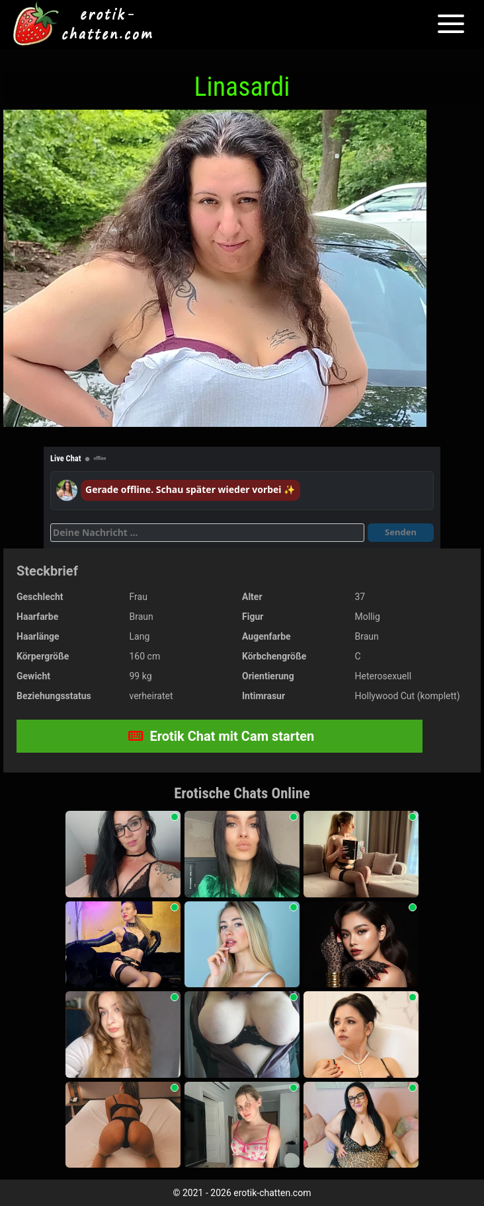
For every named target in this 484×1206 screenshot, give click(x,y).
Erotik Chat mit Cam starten (221, 736)
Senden (401, 532)
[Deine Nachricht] (207, 532)
